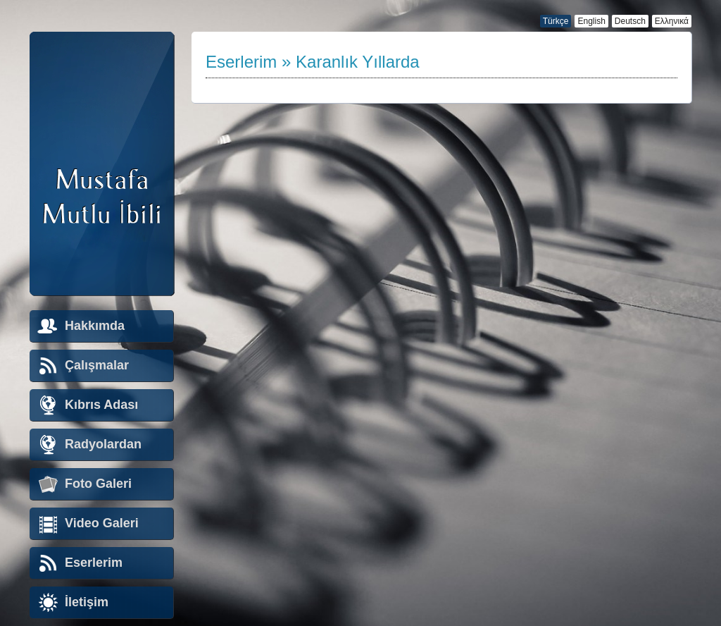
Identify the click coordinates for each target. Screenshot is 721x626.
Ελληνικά (672, 21)
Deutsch (630, 21)
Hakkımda (95, 326)
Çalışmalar (97, 365)
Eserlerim (94, 563)
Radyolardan (103, 444)
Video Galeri (102, 523)
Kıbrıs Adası (101, 405)
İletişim (86, 602)
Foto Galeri (98, 484)
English (591, 21)
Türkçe (556, 21)
